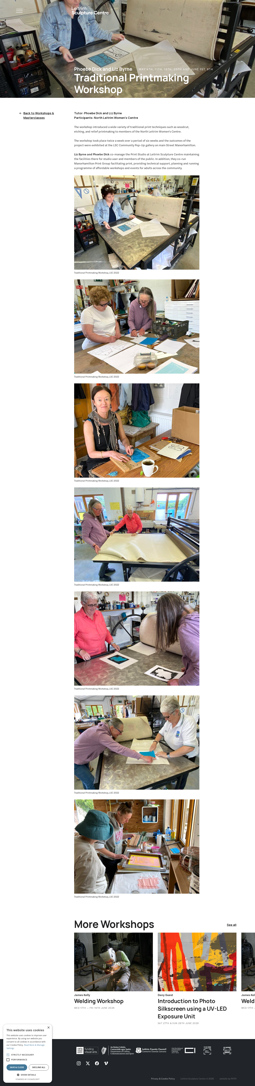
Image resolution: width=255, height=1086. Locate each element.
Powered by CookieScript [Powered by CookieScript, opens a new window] (28, 1079)
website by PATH (228, 1078)
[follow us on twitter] (87, 1064)
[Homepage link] (90, 10)
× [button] (48, 1027)
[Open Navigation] (19, 11)
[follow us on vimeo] (106, 1064)
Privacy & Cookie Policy (163, 1078)
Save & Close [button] (17, 1067)
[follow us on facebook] (96, 1064)
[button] (28, 1075)
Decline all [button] (38, 1067)
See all (231, 925)
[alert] (27, 1053)
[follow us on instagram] (78, 1064)
